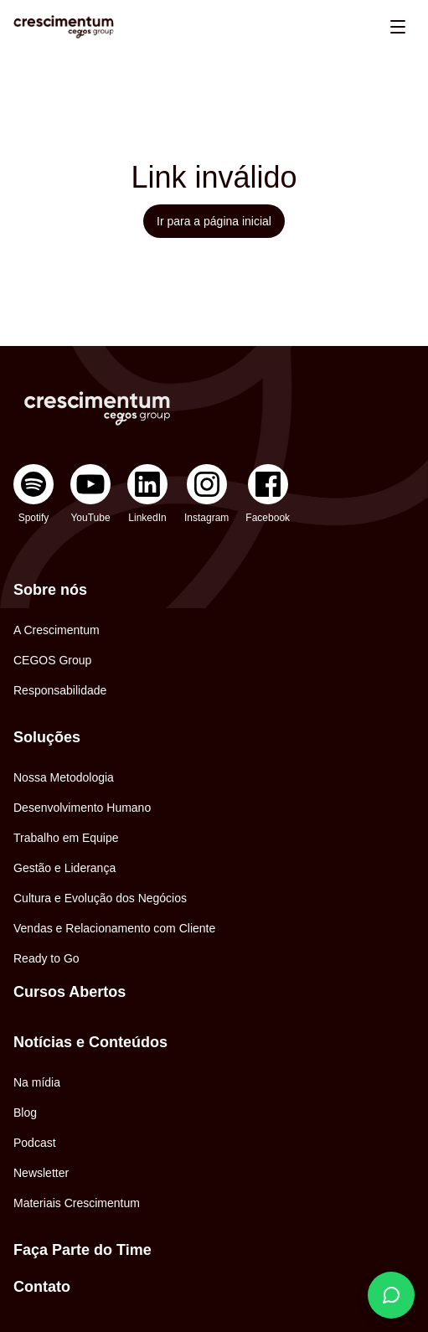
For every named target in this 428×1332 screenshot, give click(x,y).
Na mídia (36, 1082)
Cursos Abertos (69, 992)
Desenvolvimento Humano (82, 807)
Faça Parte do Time (82, 1250)
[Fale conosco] (391, 1295)
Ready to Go (46, 958)
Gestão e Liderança (64, 868)
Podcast (34, 1142)
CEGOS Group (52, 660)
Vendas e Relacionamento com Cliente (114, 928)
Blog (25, 1112)
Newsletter (41, 1173)
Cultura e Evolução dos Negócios (100, 898)
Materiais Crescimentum (76, 1203)
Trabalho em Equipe (66, 837)
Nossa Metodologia (63, 777)
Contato (41, 1286)
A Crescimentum (56, 630)
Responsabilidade (59, 690)
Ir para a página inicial (214, 221)
